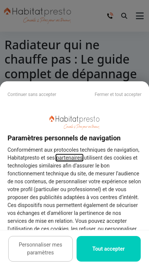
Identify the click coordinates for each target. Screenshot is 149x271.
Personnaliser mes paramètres (40, 249)
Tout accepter (108, 249)
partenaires (69, 158)
